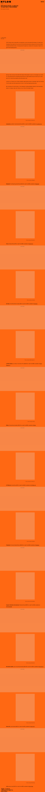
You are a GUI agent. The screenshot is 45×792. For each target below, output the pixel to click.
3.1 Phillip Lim (33, 485)
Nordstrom (31, 243)
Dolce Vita (32, 726)
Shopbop (37, 545)
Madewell (37, 183)
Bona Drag (31, 786)
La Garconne (39, 123)
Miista (34, 425)
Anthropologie (9, 606)
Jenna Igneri (4, 37)
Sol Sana (35, 303)
